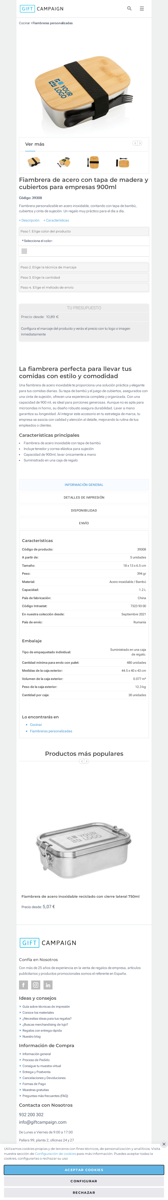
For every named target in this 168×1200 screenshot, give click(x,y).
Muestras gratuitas (35, 1090)
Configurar (84, 1181)
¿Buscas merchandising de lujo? (45, 1024)
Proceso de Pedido (36, 1060)
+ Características (56, 220)
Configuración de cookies (55, 1154)
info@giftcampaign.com (42, 1122)
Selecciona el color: (37, 241)
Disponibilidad (84, 510)
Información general (36, 1054)
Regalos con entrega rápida (42, 1030)
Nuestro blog (31, 1036)
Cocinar (24, 23)
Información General (84, 485)
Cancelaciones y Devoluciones (44, 1078)
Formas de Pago (34, 1084)
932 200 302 (31, 1114)
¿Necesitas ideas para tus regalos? (47, 1018)
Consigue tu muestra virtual (41, 1066)
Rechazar (84, 1193)
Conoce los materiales (38, 1012)
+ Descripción (29, 220)
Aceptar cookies (84, 1170)
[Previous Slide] (134, 143)
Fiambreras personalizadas (52, 23)
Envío (84, 523)
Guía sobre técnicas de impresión (46, 1006)
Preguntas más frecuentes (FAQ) (45, 1096)
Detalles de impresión (84, 497)
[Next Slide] (139, 143)
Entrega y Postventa (36, 1072)
